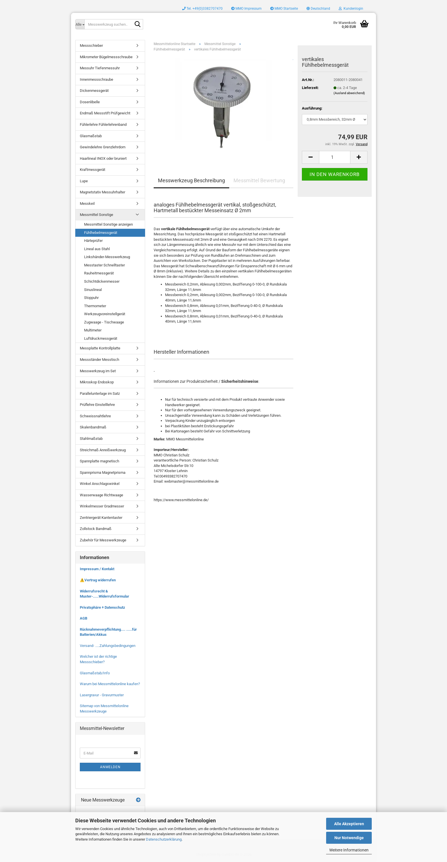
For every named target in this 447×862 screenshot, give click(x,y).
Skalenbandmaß (93, 427)
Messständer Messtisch (99, 359)
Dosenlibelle (90, 102)
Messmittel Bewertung (259, 180)
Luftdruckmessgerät (100, 338)
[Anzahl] (334, 157)
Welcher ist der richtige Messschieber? (98, 659)
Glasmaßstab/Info (95, 673)
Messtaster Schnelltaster (104, 265)
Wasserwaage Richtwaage (101, 495)
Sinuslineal (93, 290)
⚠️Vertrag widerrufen (98, 580)
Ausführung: (312, 108)
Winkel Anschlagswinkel (99, 483)
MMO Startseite (284, 9)
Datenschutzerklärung (164, 839)
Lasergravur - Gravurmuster (102, 695)
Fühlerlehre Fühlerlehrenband (103, 124)
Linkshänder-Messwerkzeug (107, 257)
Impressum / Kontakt (97, 569)
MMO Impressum (246, 9)
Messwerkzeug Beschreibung (191, 180)
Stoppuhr (91, 298)
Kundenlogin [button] (351, 9)
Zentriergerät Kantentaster (101, 517)
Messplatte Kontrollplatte (100, 348)
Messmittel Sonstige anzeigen (108, 224)
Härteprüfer (93, 240)
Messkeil (87, 203)
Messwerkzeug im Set (98, 371)
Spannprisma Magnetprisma (102, 472)
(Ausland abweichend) (349, 93)
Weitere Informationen (349, 850)
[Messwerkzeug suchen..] (79, 24)
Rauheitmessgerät (99, 273)
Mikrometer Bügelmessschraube (106, 57)
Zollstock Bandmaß (95, 529)
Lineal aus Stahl (97, 249)
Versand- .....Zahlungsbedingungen (107, 646)
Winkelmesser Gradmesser (102, 506)
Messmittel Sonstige (96, 215)
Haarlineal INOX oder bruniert (103, 158)
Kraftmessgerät (92, 169)
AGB (83, 618)
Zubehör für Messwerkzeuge (103, 540)
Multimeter (92, 330)
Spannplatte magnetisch (99, 461)
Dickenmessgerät (94, 90)
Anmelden (110, 767)
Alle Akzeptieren (349, 823)
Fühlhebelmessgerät (100, 232)
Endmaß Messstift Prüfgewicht (105, 113)
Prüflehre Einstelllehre (97, 404)
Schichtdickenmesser (101, 281)
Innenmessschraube (96, 79)
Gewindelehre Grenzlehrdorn (102, 147)
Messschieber (91, 45)
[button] (318, 8)
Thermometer (95, 306)
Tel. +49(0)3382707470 (202, 9)
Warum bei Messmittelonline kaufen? (110, 684)
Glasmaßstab (91, 136)
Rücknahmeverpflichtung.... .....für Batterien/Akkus (108, 632)
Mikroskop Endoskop (97, 382)
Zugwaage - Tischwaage (104, 322)
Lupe (84, 181)
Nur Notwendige (349, 837)
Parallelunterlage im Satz (100, 393)
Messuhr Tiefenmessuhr (100, 68)
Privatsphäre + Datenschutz (102, 607)
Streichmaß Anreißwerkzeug (103, 450)
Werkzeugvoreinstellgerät (104, 314)
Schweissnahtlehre (95, 416)
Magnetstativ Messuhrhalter (102, 192)
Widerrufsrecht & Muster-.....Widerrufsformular (104, 594)
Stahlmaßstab (91, 438)
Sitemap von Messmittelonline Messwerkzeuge (104, 708)
